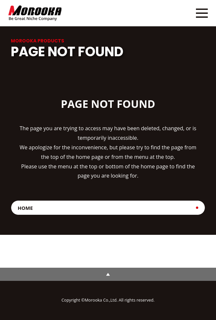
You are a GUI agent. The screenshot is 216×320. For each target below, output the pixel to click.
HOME (25, 208)
